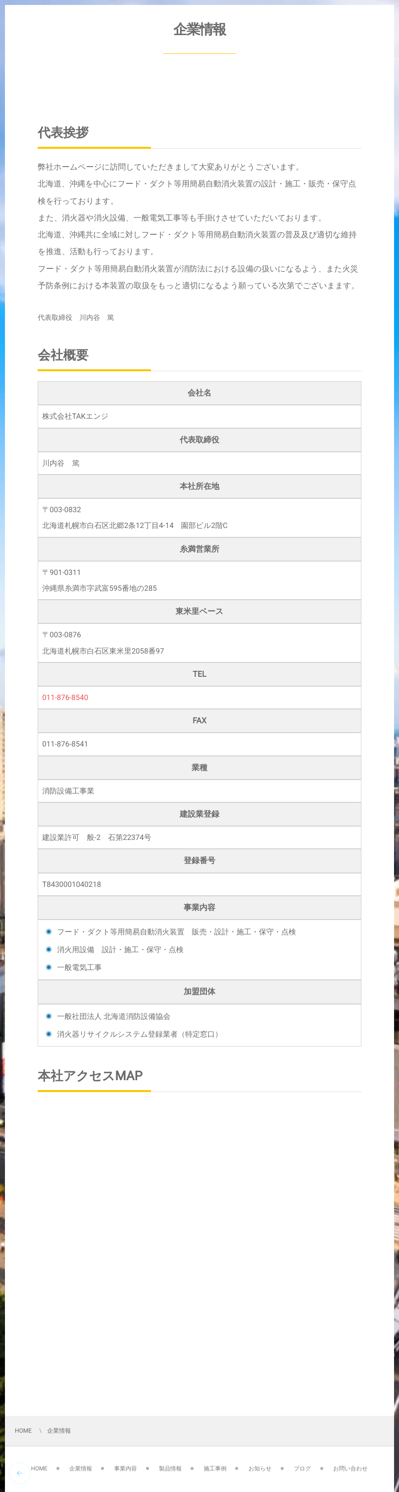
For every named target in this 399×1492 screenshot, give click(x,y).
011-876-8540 (65, 697)
